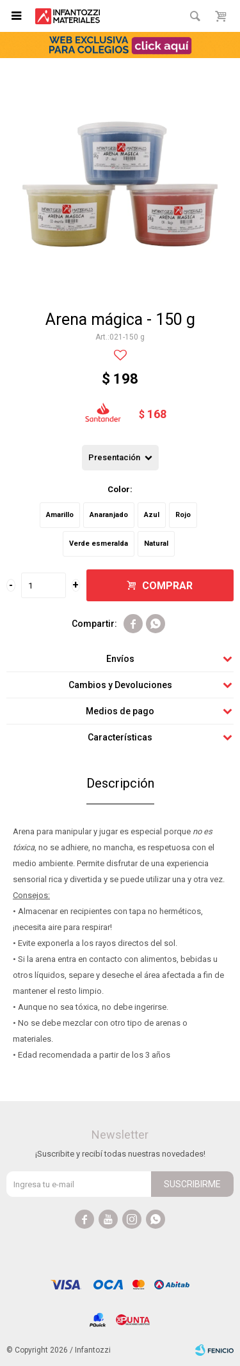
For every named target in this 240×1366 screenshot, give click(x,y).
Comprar (167, 586)
